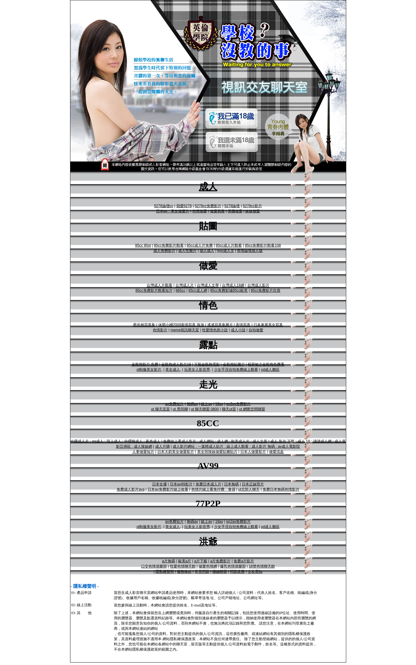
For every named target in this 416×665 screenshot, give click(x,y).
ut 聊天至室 (160, 409)
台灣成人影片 (258, 285)
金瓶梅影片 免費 (145, 364)
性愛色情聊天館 (183, 566)
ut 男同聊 (180, 409)
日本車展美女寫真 (268, 325)
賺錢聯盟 (219, 571)
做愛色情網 (208, 566)
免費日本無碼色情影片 (281, 489)
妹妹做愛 (252, 211)
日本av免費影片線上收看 (168, 489)
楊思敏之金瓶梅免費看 (266, 364)
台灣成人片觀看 (159, 285)
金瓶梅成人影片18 (176, 364)
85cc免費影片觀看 (169, 245)
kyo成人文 (225, 251)
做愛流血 (276, 452)
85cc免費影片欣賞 (265, 290)
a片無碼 (168, 561)
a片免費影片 (220, 561)
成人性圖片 (187, 251)
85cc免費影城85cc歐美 (229, 290)
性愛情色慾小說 (215, 330)
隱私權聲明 (165, 571)
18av (219, 404)
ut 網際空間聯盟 (252, 409)
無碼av (192, 404)
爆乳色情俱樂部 (233, 566)
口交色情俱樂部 (154, 566)
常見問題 (202, 571)
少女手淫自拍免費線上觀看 (236, 369)
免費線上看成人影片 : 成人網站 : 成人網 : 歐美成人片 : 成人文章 (215, 441)
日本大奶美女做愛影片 (175, 452)
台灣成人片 (184, 285)
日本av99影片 (181, 484)
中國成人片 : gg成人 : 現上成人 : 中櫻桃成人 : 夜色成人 (115, 441)
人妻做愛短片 (143, 452)
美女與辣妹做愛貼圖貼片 (217, 452)
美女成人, (173, 369)
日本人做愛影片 (253, 452)
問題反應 (237, 571)
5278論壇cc (163, 206)
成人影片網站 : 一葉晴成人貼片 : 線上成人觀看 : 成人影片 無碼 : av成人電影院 (236, 446)
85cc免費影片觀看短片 (154, 290)
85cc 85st (143, 245)
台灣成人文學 (208, 285)
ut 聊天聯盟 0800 (205, 409)
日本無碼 (231, 484)
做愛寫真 (217, 211)
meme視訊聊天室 (185, 330)
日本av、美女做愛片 (172, 211)
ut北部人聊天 (249, 489)
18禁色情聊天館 (262, 566)
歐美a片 (184, 561)
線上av (206, 404)
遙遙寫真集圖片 (220, 325)
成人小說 (238, 330)
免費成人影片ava (130, 489)
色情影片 (160, 330)
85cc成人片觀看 (229, 245)
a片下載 (200, 561)
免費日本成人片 (208, 484)
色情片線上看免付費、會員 (213, 489)
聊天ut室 (229, 409)
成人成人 (207, 251)
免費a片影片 (244, 561)
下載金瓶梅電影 (207, 364)
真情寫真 (243, 325)
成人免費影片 (164, 251)
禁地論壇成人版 (250, 251)
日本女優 (159, 484)
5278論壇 (232, 206)
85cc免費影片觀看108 (263, 245)
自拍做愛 (256, 330)
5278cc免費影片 (208, 206)
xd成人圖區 (270, 369)
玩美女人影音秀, (197, 369)
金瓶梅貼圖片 (234, 364)
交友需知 (255, 571)
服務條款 (184, 571)
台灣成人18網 (233, 285)
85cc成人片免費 (200, 245)
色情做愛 (199, 211)
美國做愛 (235, 211)
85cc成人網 (197, 290)
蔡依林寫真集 (144, 325)
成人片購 (162, 446)
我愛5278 (184, 206)
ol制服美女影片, (150, 369)
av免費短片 (174, 404)
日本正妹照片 (253, 484)
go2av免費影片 (238, 404)
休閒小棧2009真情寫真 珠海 (181, 325)
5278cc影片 (252, 206)
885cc (181, 290)
